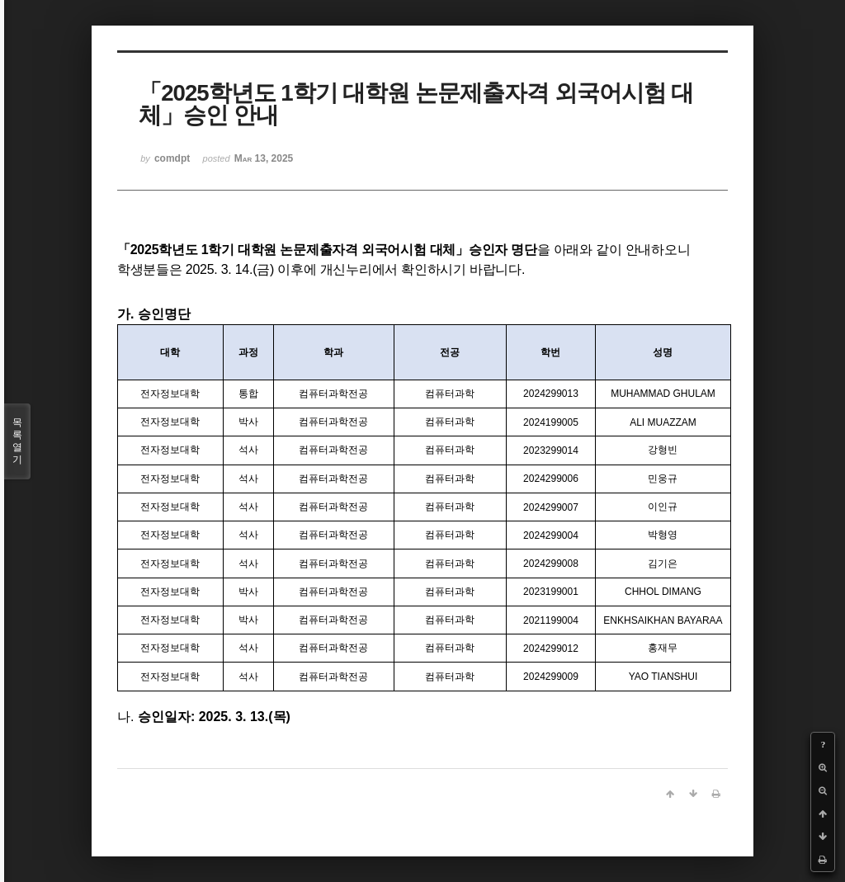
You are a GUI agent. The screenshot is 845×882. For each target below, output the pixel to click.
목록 (17, 441)
